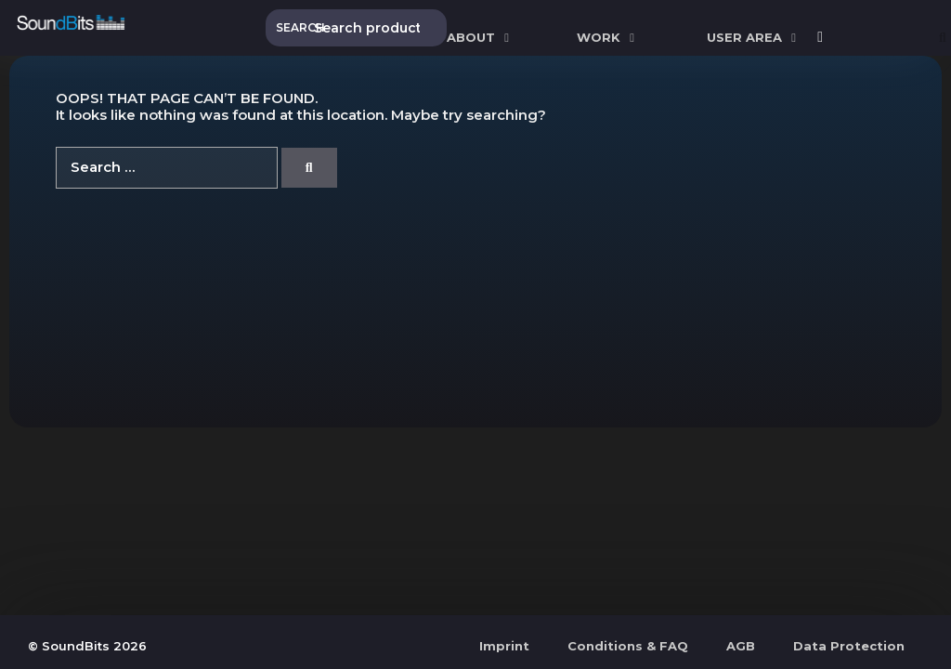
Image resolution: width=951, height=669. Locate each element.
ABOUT (480, 37)
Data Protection (849, 645)
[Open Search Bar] (942, 37)
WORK (608, 37)
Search (294, 27)
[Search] (309, 168)
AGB (740, 645)
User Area (754, 37)
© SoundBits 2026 (87, 645)
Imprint (504, 645)
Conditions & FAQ (627, 645)
